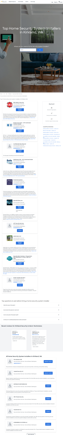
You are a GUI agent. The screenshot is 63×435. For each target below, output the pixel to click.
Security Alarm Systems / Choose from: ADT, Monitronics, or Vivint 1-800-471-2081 (22, 257)
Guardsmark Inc (17, 409)
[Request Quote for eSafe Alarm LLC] (20, 243)
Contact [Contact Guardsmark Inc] (48, 411)
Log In (60, 2)
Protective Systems (18, 180)
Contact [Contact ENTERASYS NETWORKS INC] (48, 385)
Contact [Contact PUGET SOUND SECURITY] (20, 285)
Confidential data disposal (19, 144)
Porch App (33, 1)
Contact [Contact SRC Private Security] (48, 398)
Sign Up (55, 2)
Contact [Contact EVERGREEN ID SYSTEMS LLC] (48, 424)
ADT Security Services (18, 223)
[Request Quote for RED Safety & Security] (20, 109)
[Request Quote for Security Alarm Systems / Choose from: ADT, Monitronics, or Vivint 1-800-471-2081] (20, 263)
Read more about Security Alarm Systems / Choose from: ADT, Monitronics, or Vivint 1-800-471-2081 (19, 272)
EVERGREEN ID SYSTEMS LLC (20, 422)
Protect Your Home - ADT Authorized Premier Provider (22, 123)
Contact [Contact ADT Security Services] (20, 230)
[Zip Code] (28, 49)
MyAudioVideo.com (18, 200)
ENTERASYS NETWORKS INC (20, 384)
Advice (26, 1)
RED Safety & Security (18, 102)
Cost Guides (20, 1)
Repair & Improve (12, 1)
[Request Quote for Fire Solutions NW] (48, 361)
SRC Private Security (18, 397)
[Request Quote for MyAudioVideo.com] (20, 207)
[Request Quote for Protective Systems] (20, 187)
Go (40, 49)
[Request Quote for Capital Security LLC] (48, 373)
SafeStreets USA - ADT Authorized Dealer (23, 159)
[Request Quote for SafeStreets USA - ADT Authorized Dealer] (20, 166)
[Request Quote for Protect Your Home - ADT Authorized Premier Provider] (20, 130)
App (52, 2)
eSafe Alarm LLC (17, 236)
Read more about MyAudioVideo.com (14, 219)
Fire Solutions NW (18, 359)
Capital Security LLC (18, 371)
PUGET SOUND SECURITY (19, 277)
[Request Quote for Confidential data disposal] (20, 151)
